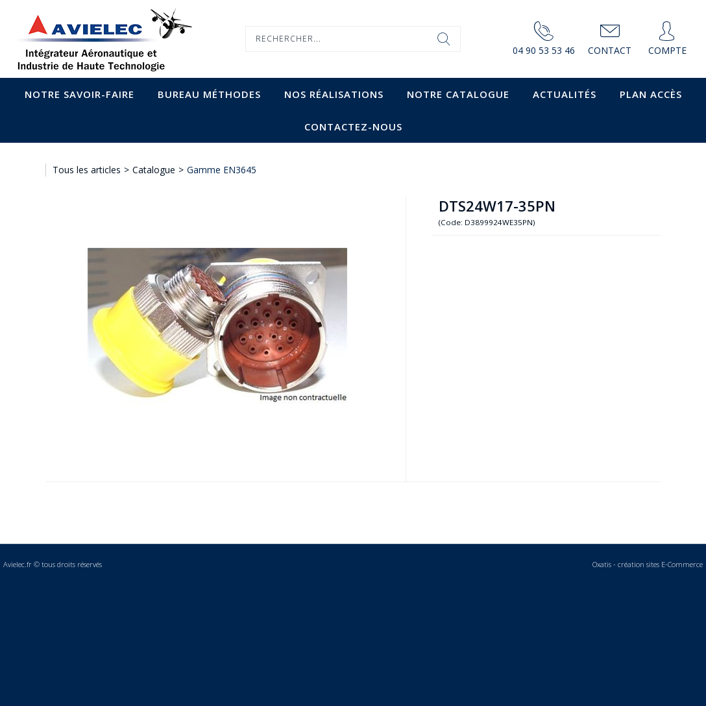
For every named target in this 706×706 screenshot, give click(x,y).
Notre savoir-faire (79, 94)
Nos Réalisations (333, 94)
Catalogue (153, 170)
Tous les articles (87, 170)
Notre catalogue (458, 94)
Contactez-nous (353, 126)
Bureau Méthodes (209, 94)
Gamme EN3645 (221, 170)
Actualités (564, 94)
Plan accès (651, 94)
